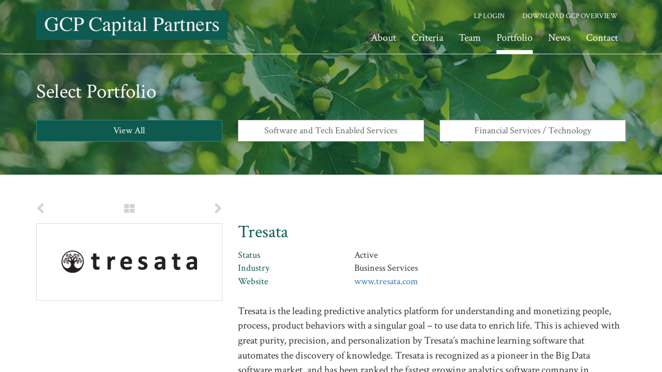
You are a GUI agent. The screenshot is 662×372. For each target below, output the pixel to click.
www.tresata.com (386, 281)
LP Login (489, 16)
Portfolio (514, 37)
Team (470, 37)
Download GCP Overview (570, 16)
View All (129, 130)
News (559, 37)
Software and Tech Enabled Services (330, 130)
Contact (602, 37)
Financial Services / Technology (532, 130)
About (383, 37)
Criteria (427, 37)
